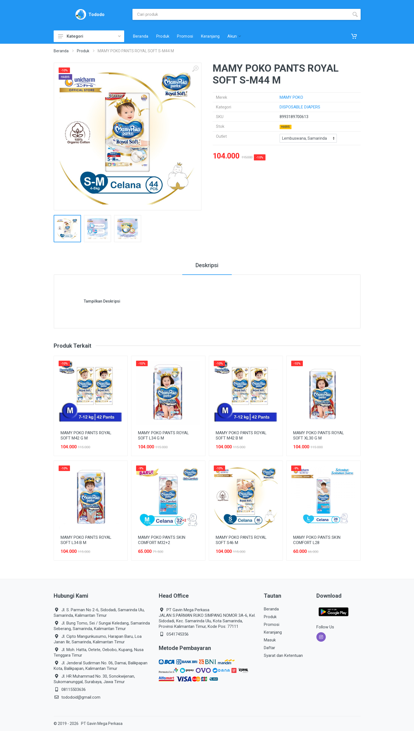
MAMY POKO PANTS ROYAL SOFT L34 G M (163, 435)
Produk (83, 51)
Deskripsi (207, 265)
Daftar (269, 647)
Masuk (270, 640)
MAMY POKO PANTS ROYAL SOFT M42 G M (86, 435)
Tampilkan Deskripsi (102, 301)
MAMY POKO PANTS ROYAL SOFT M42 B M (241, 435)
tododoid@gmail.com (80, 697)
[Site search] (241, 14)
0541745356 (177, 634)
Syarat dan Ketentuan (283, 655)
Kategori (89, 36)
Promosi (271, 624)
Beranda (61, 51)
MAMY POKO (291, 97)
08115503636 (73, 689)
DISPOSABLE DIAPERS (300, 107)
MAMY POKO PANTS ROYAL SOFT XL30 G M (318, 435)
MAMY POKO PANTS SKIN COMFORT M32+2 (161, 540)
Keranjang (273, 632)
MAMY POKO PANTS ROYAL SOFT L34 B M (86, 540)
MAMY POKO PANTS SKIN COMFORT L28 (316, 540)
